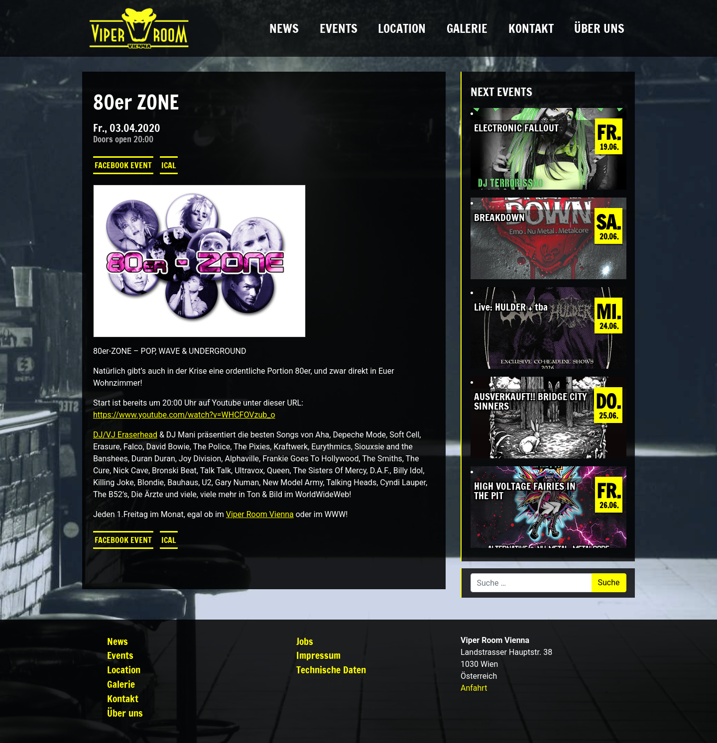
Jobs (304, 641)
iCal (168, 165)
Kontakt (531, 28)
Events (339, 28)
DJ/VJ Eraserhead (125, 434)
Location (402, 28)
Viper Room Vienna (260, 514)
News (284, 28)
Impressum (318, 655)
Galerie (467, 28)
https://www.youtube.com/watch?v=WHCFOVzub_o (184, 415)
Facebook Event (123, 165)
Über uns (599, 28)
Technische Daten (331, 669)
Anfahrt (474, 688)
